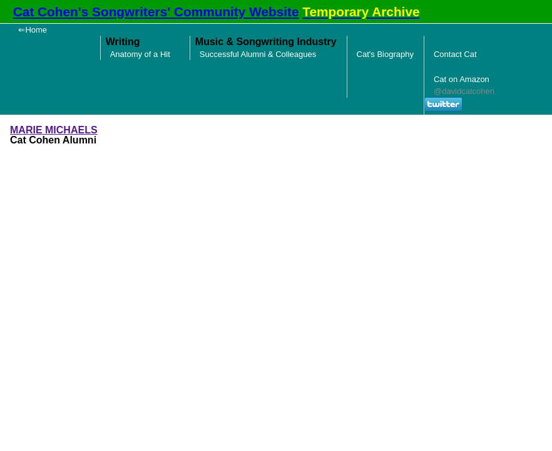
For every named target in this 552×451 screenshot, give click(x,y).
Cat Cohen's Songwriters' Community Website (156, 11)
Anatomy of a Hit (140, 54)
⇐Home (32, 29)
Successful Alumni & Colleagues (258, 54)
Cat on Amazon (461, 79)
